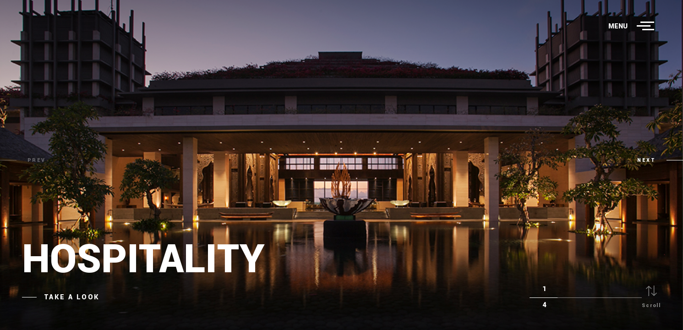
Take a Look (71, 297)
